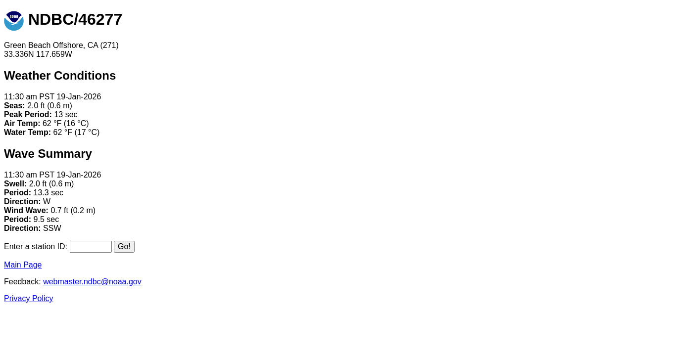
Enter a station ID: (35, 246)
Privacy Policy (28, 298)
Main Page (23, 265)
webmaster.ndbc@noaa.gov (92, 281)
